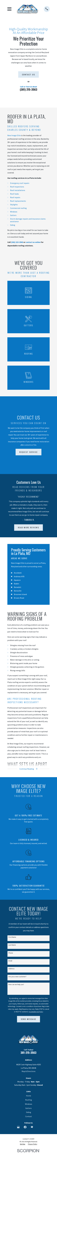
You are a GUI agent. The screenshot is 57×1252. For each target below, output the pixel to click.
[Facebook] (25, 1127)
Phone (10, 953)
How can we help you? (16, 984)
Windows (14, 211)
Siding (12, 225)
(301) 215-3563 (28, 89)
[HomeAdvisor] (32, 1127)
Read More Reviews (28, 527)
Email (10, 961)
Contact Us (28, 74)
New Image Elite (14, 135)
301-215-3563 (28, 1052)
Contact (28, 1116)
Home (28, 1095)
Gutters (13, 215)
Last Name (12, 945)
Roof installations (17, 190)
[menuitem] (22, 1144)
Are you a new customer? (17, 977)
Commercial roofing (18, 208)
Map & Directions (28, 1071)
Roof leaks (14, 194)
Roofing (28, 1100)
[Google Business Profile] (18, 1127)
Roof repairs (15, 197)
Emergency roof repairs (20, 183)
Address (11, 969)
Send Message (28, 1019)
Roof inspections (17, 186)
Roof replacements (18, 201)
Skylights (14, 204)
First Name (12, 937)
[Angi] (38, 1127)
